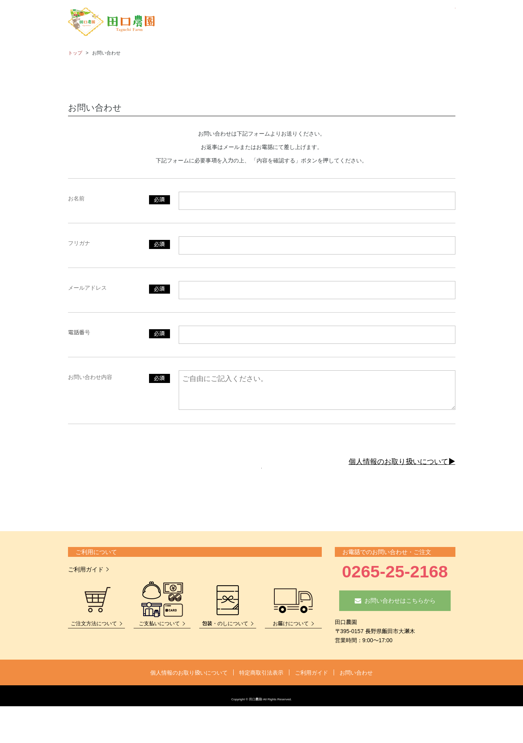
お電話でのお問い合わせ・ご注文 (386, 571)
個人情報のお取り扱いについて (398, 462)
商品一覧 (292, 22)
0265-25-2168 (395, 591)
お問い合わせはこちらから (400, 620)
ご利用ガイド (86, 589)
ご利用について (96, 571)
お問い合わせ (411, 23)
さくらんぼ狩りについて (346, 22)
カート (440, 23)
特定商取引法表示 (261, 692)
